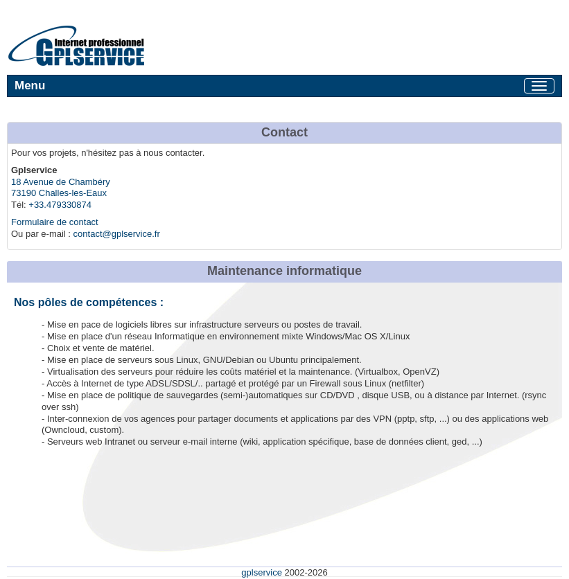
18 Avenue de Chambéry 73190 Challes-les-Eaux (60, 188)
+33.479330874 (59, 204)
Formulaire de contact (54, 222)
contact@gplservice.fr (116, 234)
